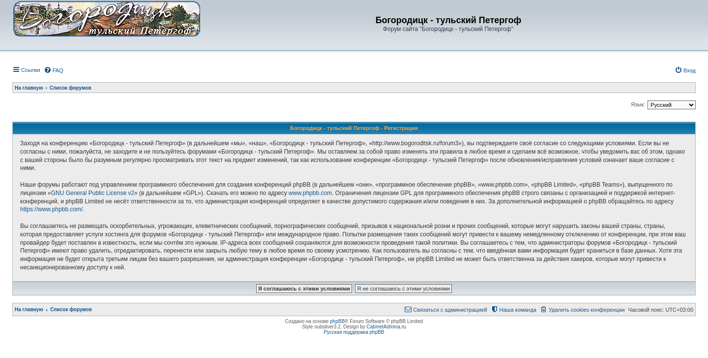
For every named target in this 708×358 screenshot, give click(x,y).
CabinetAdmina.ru (386, 326)
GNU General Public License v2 (92, 193)
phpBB (337, 321)
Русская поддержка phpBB (354, 332)
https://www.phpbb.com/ (51, 209)
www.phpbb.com (310, 193)
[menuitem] (53, 70)
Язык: (638, 104)
